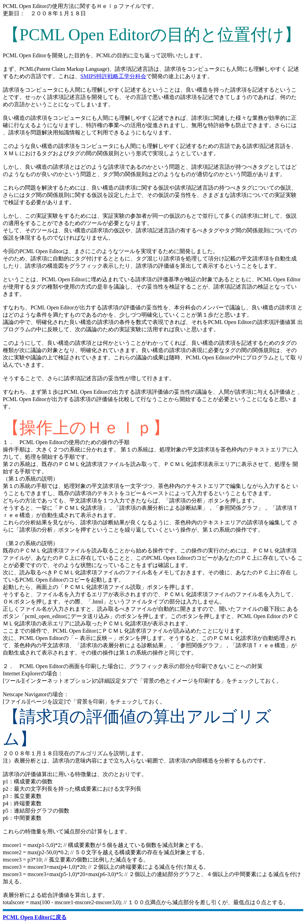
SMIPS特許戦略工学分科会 (113, 76)
